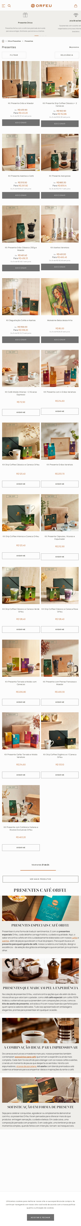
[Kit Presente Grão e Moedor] (21, 94)
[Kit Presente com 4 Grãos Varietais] (60, 383)
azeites (5, 940)
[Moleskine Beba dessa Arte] (60, 311)
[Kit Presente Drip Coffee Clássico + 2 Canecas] (60, 94)
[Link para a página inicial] (3, 41)
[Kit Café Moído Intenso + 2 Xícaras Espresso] (21, 383)
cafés (74, 937)
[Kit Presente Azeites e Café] (21, 167)
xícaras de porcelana (26, 1066)
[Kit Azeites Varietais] (60, 239)
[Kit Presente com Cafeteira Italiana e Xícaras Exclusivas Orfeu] (21, 819)
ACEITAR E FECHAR (40, 1217)
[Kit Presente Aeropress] (60, 167)
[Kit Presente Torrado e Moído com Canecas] (21, 673)
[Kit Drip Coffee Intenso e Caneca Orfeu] (21, 528)
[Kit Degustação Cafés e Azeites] (21, 311)
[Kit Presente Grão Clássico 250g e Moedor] (21, 239)
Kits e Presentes (14, 41)
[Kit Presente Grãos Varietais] (60, 456)
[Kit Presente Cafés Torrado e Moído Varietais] (21, 746)
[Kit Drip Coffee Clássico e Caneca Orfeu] (21, 456)
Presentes (29, 41)
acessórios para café (25, 1056)
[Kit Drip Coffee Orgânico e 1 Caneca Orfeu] (60, 746)
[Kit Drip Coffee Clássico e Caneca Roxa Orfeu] (60, 600)
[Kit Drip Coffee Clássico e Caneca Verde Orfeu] (21, 600)
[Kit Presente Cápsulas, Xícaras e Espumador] (60, 528)
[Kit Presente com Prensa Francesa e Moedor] (60, 673)
